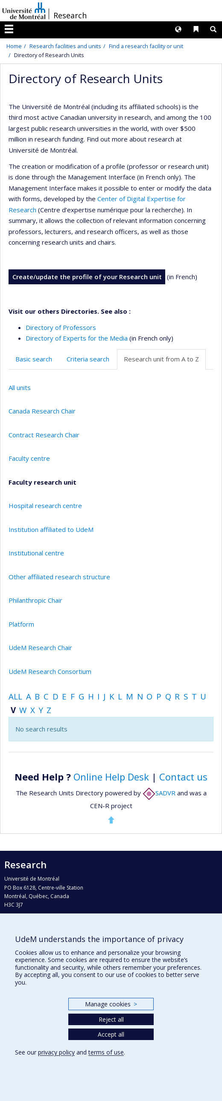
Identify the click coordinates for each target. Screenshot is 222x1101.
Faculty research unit (42, 482)
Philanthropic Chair (35, 600)
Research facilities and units (65, 46)
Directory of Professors (61, 327)
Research (70, 15)
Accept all (111, 1034)
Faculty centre (29, 458)
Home (14, 46)
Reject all (111, 1019)
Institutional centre (36, 553)
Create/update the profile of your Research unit (87, 276)
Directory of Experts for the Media (77, 338)
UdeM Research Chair (40, 647)
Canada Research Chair (42, 411)
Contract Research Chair (44, 435)
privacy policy (56, 1052)
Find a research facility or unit (146, 46)
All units (20, 387)
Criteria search (88, 359)
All (15, 696)
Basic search (33, 359)
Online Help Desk (111, 776)
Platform (21, 624)
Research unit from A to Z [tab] (161, 359)
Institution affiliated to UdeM (51, 529)
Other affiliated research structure (59, 576)
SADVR (159, 793)
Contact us (183, 776)
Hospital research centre (45, 505)
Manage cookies (111, 1004)
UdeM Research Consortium (50, 671)
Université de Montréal (24, 10)
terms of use (106, 1052)
